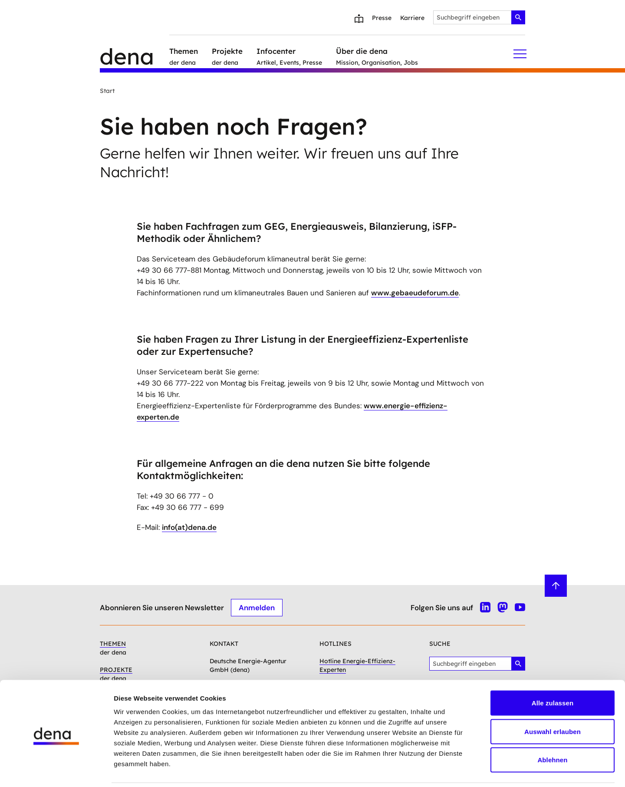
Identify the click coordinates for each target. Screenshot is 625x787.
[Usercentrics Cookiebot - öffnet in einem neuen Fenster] (56, 770)
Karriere (412, 18)
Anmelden (257, 607)
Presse (381, 18)
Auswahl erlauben (552, 701)
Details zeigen (462, 770)
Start (107, 91)
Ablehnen (552, 730)
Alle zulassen (552, 673)
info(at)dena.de (189, 527)
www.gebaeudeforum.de (415, 293)
